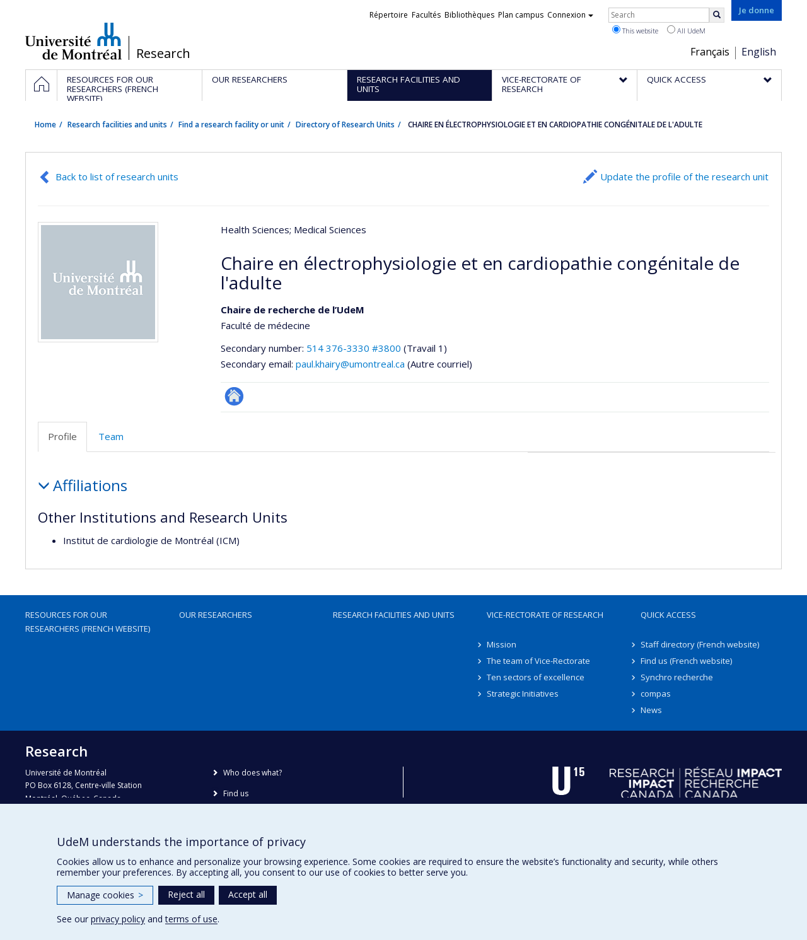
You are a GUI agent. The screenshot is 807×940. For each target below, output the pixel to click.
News (651, 710)
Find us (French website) (686, 660)
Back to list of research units (116, 176)
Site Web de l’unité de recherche (234, 396)
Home (45, 124)
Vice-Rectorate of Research (545, 614)
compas (656, 693)
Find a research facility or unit (231, 124)
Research (163, 53)
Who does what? (252, 772)
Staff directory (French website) (700, 644)
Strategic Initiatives (523, 693)
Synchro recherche (677, 677)
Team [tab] (111, 436)
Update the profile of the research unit (684, 176)
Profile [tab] (62, 436)
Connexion (570, 14)
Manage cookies (105, 895)
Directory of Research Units (345, 124)
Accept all (247, 894)
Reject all (186, 894)
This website (635, 30)
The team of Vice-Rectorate (538, 660)
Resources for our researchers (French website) (87, 621)
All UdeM (686, 30)
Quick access (668, 614)
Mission (501, 644)
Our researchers (215, 614)
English (758, 52)
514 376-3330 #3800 (353, 348)
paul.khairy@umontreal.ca (350, 363)
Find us (235, 793)
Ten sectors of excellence (535, 677)
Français (709, 52)
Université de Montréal (73, 41)
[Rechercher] (716, 15)
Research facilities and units (117, 124)
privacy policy (118, 919)
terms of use (191, 919)
